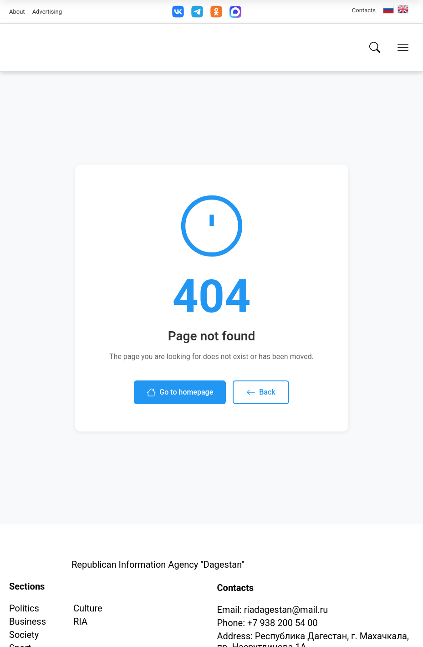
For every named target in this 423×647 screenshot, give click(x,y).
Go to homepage (180, 392)
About (17, 11)
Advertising (47, 11)
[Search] (374, 47)
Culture (87, 608)
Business (27, 621)
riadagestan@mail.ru (286, 609)
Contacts (364, 10)
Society (24, 634)
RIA (80, 621)
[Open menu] (403, 47)
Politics (24, 608)
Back (260, 392)
